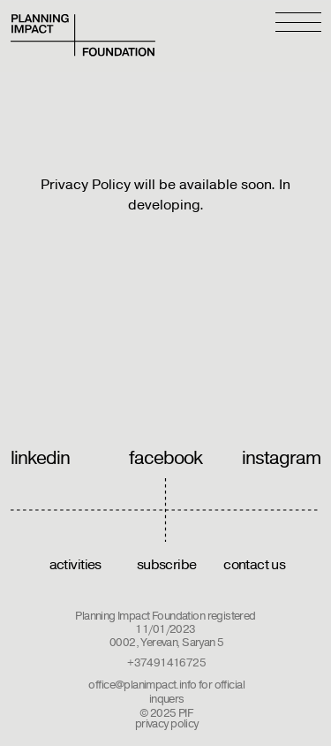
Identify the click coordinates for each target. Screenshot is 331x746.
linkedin (41, 458)
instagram (281, 458)
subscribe (167, 565)
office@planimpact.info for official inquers (166, 692)
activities (75, 565)
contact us (254, 565)
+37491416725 (166, 663)
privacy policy (167, 724)
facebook (166, 458)
